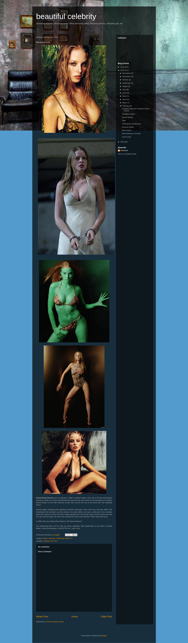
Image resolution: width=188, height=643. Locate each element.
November (126, 76)
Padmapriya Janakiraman (131, 124)
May (124, 96)
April (124, 99)
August (125, 86)
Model (67, 538)
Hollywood (60, 538)
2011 (122, 67)
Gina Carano (127, 130)
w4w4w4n (124, 150)
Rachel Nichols (127, 117)
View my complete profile (127, 154)
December (126, 73)
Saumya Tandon (128, 127)
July (124, 90)
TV (71, 538)
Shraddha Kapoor (128, 114)
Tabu (124, 121)
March (125, 103)
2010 (122, 70)
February (126, 106)
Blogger (104, 636)
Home (74, 616)
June (124, 93)
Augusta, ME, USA (50, 541)
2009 (122, 142)
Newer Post (42, 616)
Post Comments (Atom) (55, 622)
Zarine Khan (126, 137)
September (126, 83)
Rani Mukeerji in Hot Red (131, 134)
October (125, 80)
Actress (44, 538)
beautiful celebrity (66, 16)
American (51, 538)
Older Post (106, 616)
